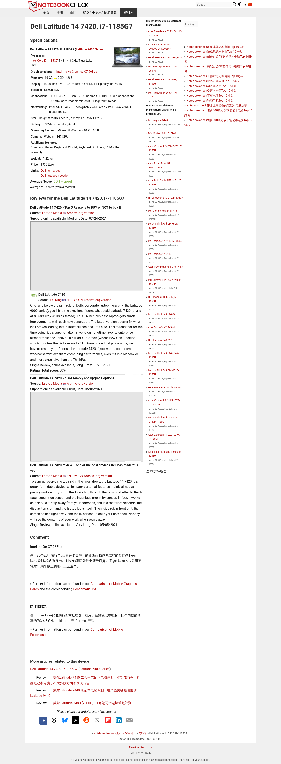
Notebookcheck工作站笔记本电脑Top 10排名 (215, 76)
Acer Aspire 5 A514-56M (161, 327)
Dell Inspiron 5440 (158, 120)
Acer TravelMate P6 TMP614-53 (165, 266)
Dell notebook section (55, 175)
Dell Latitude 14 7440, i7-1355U (165, 241)
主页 (46, 12)
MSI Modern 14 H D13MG (162, 133)
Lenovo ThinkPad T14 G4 (161, 314)
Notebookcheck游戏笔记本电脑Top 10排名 (214, 51)
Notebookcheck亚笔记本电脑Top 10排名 (212, 81)
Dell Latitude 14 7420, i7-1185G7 (54, 669)
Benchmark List (84, 589)
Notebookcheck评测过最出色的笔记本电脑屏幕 (216, 105)
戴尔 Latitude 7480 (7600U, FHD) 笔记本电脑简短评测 (92, 703)
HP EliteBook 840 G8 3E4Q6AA (165, 57)
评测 (59, 12)
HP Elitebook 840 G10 (160, 340)
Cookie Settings (140, 747)
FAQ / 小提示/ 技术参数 (100, 12)
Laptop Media (52, 213)
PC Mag (56, 300)
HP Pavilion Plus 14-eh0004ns (164, 387)
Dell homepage (51, 170)
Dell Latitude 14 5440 (159, 253)
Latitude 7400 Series (90, 49)
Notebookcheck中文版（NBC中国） (115, 733)
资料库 (129, 12)
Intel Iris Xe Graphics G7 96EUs (76, 71)
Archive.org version (81, 213)
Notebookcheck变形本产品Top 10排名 (211, 91)
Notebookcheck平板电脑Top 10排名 (209, 95)
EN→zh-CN (74, 300)
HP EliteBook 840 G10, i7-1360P (165, 197)
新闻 (73, 12)
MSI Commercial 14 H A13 (162, 210)
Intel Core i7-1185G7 (44, 61)
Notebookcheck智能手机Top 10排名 (209, 100)
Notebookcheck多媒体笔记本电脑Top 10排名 (215, 47)
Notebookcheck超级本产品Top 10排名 (211, 86)
